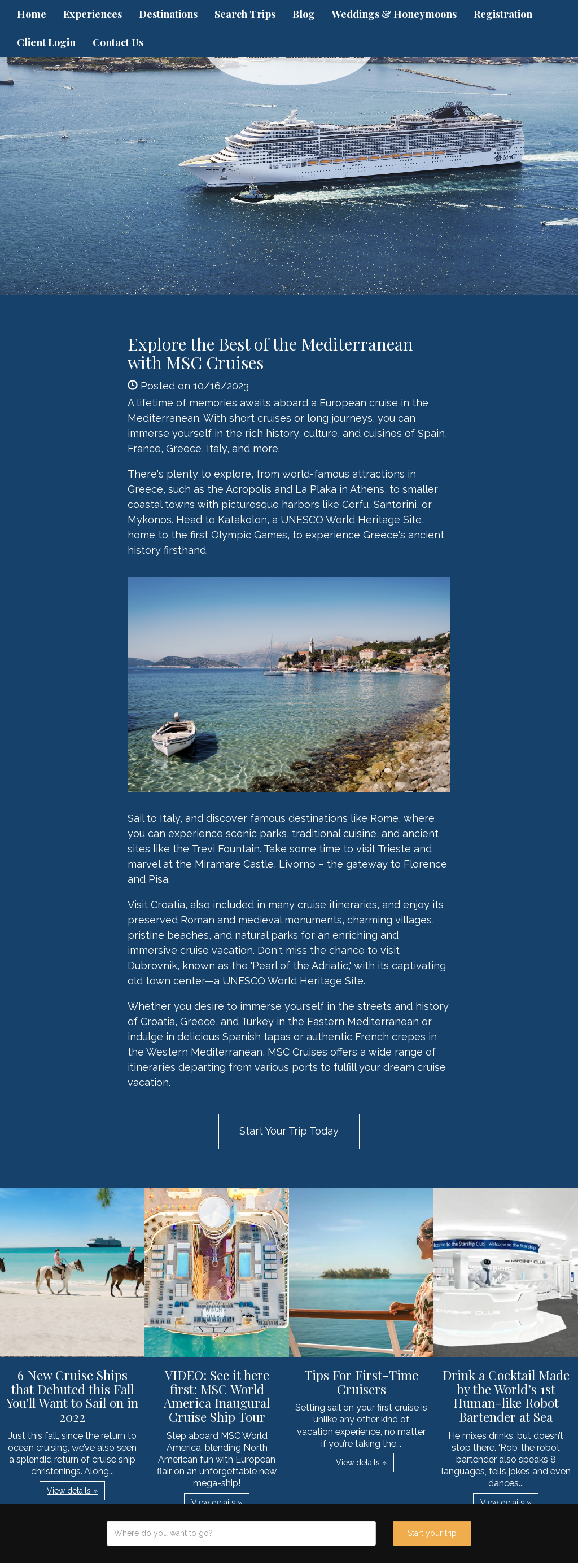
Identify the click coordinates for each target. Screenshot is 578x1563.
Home (31, 14)
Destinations (168, 14)
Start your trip (432, 1533)
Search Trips (244, 14)
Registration (503, 14)
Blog (303, 14)
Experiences (92, 14)
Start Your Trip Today (289, 1131)
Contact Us (118, 42)
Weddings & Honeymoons (394, 14)
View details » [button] (72, 1490)
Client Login (46, 42)
